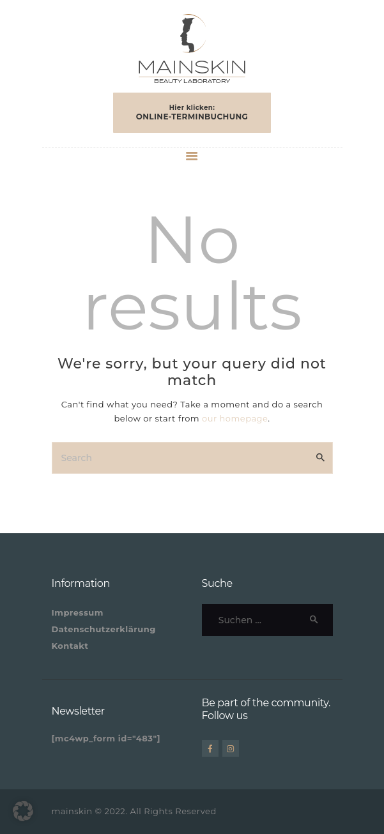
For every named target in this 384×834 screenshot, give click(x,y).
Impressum (78, 612)
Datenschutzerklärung (104, 629)
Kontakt (70, 646)
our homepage (235, 418)
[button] (23, 811)
